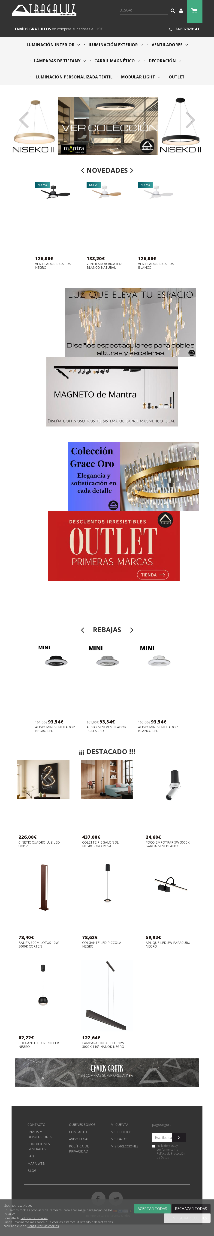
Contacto (36, 1124)
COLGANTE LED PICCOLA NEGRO (101, 944)
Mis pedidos (121, 1132)
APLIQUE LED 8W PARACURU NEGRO (168, 944)
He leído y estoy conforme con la (168, 1151)
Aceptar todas (152, 1208)
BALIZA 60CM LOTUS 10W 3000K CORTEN (38, 944)
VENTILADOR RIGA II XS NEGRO (53, 265)
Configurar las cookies (43, 1226)
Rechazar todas (191, 1208)
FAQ (30, 1156)
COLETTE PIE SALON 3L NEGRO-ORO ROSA (100, 844)
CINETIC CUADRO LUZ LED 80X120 (39, 844)
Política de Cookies (34, 1218)
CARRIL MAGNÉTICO (116, 60)
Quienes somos (82, 1124)
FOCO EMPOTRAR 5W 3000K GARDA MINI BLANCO (168, 844)
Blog (31, 1170)
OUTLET (176, 77)
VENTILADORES (169, 44)
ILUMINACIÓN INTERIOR (52, 44)
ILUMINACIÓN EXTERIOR (115, 44)
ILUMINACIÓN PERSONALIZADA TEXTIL (72, 77)
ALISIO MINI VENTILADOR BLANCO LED (158, 728)
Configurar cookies (187, 1218)
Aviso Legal (79, 1139)
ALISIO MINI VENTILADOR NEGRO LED (55, 728)
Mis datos (119, 1139)
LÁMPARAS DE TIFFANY (59, 60)
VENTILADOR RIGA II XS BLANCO (156, 265)
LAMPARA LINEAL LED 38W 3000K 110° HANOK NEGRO (103, 1044)
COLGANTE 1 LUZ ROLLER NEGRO (38, 1044)
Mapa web (36, 1163)
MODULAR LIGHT (140, 77)
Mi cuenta (119, 1124)
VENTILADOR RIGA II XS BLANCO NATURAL (105, 265)
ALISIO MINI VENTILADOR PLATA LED (106, 728)
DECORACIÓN (164, 60)
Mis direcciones (125, 1146)
